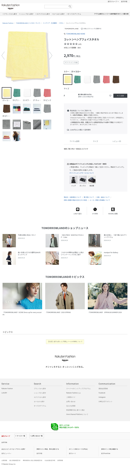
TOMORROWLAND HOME (75, 34)
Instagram (102, 397)
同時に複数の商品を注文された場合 (75, 200)
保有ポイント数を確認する (109, 449)
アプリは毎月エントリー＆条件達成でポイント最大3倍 (111, 14)
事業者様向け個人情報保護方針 (32, 460)
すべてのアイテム (40, 406)
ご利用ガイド (70, 397)
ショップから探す (40, 393)
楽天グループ (112, 1)
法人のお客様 (70, 406)
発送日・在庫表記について (72, 197)
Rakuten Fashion (21, 7)
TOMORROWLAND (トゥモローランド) (28, 23)
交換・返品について (103, 197)
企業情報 (4, 460)
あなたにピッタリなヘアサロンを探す (13, 449)
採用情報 (60, 460)
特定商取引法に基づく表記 (75, 410)
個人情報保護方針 (15, 460)
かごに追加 (120, 96)
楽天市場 (124, 1)
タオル (61, 23)
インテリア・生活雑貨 (50, 23)
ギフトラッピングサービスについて (81, 173)
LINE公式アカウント (105, 401)
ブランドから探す (40, 388)
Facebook (102, 393)
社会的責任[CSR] (50, 460)
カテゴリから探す (40, 397)
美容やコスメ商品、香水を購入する (48, 449)
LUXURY (4, 393)
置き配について (89, 197)
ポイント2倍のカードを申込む (78, 449)
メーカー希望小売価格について (100, 200)
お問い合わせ (70, 401)
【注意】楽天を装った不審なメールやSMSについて (65, 341)
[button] (3, 55)
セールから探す (39, 401)
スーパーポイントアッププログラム (78, 388)
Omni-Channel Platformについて (77, 414)
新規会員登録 (103, 388)
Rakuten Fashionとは (73, 393)
